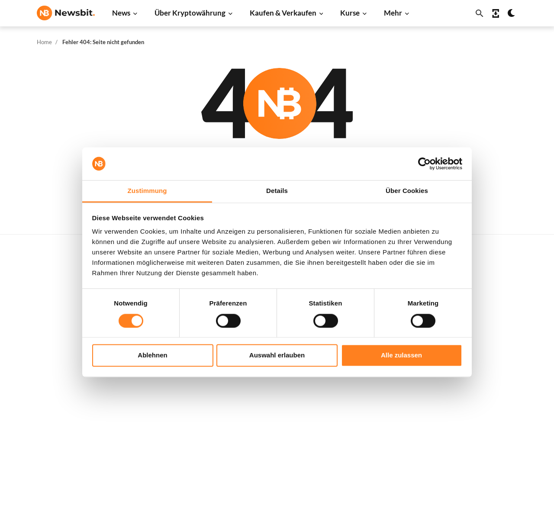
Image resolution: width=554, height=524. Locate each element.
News (121, 12)
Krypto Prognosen (278, 422)
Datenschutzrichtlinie (500, 407)
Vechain (372, 419)
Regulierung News (170, 404)
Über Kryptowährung (190, 12)
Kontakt (480, 379)
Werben (480, 289)
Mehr (393, 12)
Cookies (480, 451)
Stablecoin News (168, 390)
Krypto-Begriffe (275, 379)
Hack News (161, 433)
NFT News (159, 419)
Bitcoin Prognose (277, 436)
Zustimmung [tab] (147, 191)
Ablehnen (152, 355)
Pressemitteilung (169, 448)
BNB (367, 448)
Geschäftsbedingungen (501, 436)
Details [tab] (277, 191)
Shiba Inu (374, 390)
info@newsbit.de (60, 312)
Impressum (484, 465)
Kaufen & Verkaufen (283, 12)
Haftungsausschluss (497, 422)
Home (44, 42)
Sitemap (212, 509)
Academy (266, 393)
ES (67, 388)
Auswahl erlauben (277, 355)
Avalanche (375, 433)
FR (54, 388)
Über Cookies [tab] (407, 191)
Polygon (372, 404)
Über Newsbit (488, 393)
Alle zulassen (401, 355)
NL (41, 388)
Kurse (350, 12)
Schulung (265, 407)
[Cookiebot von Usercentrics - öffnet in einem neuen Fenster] (424, 163)
